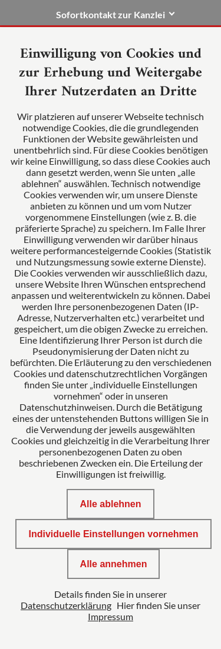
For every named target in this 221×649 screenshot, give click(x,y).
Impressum (110, 616)
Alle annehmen (113, 564)
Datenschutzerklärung (66, 605)
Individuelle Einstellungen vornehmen (113, 534)
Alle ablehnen (110, 504)
